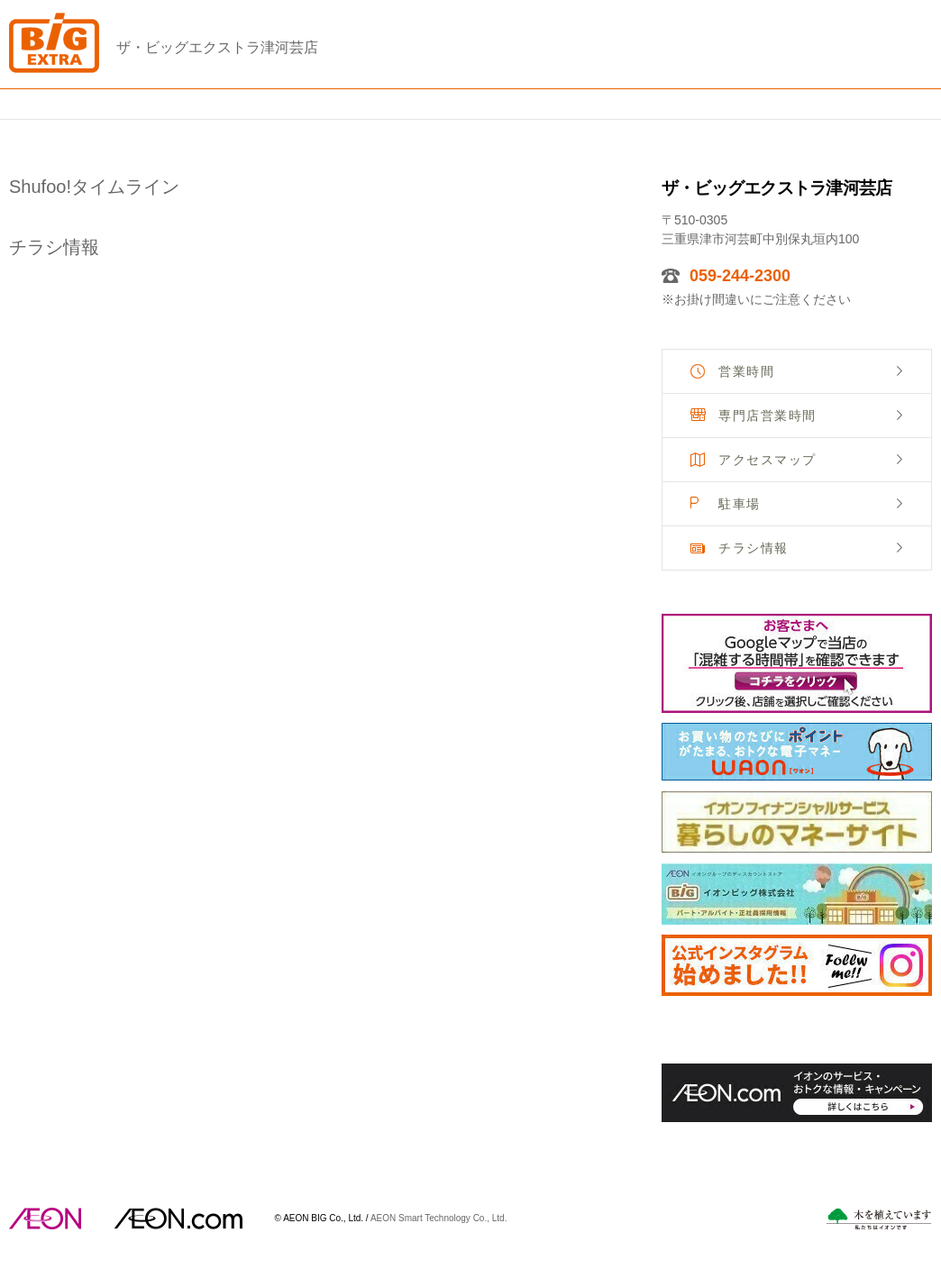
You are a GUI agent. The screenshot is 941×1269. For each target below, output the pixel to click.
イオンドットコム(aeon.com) (178, 1218)
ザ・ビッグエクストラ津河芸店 (217, 47)
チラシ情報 (753, 548)
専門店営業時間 (767, 415)
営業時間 (746, 371)
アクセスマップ (767, 459)
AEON (45, 1218)
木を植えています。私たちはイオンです (879, 1219)
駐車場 (739, 504)
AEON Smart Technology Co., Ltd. (438, 1217)
